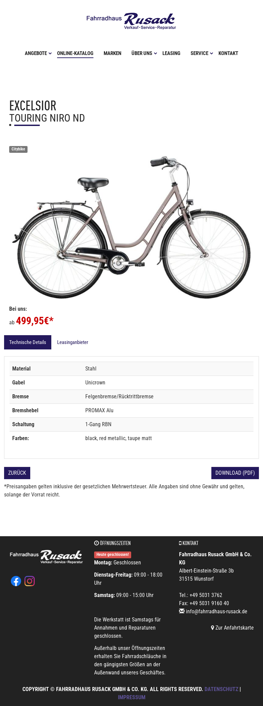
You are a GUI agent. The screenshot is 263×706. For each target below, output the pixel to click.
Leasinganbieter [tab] (72, 342)
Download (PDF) (235, 473)
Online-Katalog (75, 53)
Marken (112, 53)
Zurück (17, 473)
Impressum (131, 697)
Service (202, 53)
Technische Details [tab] (27, 342)
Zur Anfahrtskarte (232, 627)
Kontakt (228, 53)
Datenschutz (221, 689)
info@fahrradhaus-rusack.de (216, 611)
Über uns (144, 53)
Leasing (171, 53)
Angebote (38, 53)
